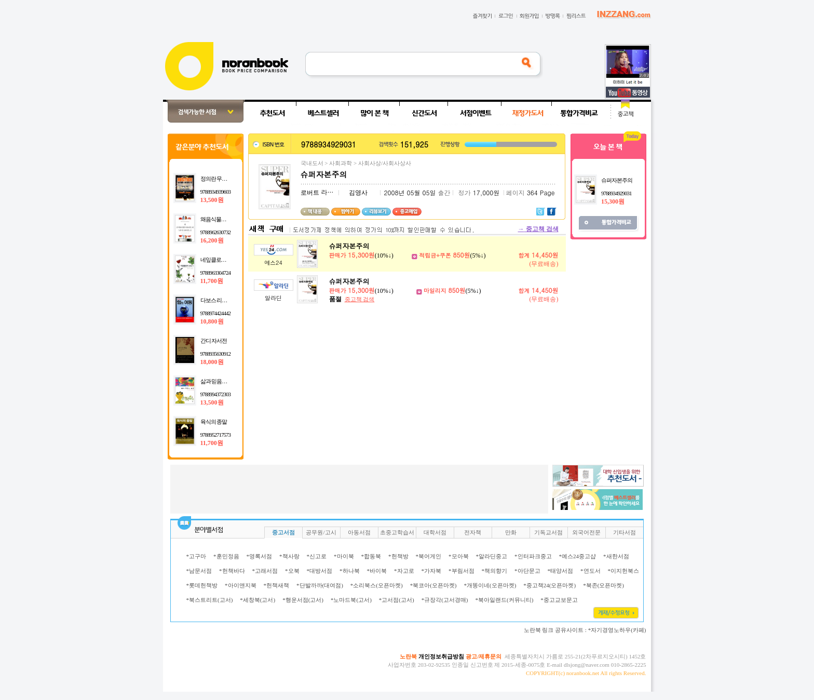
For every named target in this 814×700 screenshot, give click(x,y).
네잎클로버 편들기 (221, 260)
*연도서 (590, 571)
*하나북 (350, 571)
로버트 (310, 192)
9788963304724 (215, 273)
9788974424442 (215, 313)
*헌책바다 (232, 571)
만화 (511, 532)
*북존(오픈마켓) (603, 585)
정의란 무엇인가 (219, 179)
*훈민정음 (226, 556)
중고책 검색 (538, 229)
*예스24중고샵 (577, 556)
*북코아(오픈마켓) (433, 585)
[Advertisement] (129, 255)
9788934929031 (616, 193)
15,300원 (613, 201)
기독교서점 (548, 532)
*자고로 (404, 571)
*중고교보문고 (559, 600)
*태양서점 (561, 571)
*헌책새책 (277, 585)
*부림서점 (461, 571)
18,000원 (212, 362)
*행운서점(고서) (302, 600)
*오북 (292, 571)
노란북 (408, 656)
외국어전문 (586, 532)
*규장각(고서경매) (445, 600)
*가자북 (432, 571)
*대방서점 (320, 571)
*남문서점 (199, 571)
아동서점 (359, 532)
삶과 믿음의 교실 (219, 381)
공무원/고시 (321, 532)
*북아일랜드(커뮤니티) (504, 600)
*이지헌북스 (624, 571)
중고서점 (283, 532)
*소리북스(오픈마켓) (376, 585)
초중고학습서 (397, 532)
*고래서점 (265, 571)
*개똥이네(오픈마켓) (490, 585)
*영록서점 (260, 556)
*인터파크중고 (533, 556)
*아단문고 (527, 571)
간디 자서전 (213, 341)
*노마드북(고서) (351, 600)
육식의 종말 (213, 422)
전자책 (472, 532)
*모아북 (459, 556)
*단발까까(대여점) (319, 585)
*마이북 (344, 556)
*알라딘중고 (492, 556)
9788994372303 (215, 394)
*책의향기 (495, 571)
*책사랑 (289, 556)
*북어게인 (429, 556)
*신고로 (317, 556)
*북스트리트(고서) (209, 600)
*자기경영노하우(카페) (617, 630)
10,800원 (212, 321)
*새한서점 (616, 556)
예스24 (273, 262)
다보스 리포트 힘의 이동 (227, 300)
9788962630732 (215, 232)
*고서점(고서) (396, 600)
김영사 (358, 192)
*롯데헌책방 (202, 585)
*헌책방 (398, 556)
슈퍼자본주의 (349, 246)
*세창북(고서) (257, 600)
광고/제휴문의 (483, 656)
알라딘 (273, 298)
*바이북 (377, 571)
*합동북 (371, 556)
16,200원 (212, 240)
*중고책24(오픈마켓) (549, 585)
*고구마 (196, 556)
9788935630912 (215, 354)
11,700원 (211, 281)
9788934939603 (215, 192)
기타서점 (624, 532)
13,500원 (212, 200)
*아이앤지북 (240, 585)
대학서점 (435, 532)
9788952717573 (215, 435)
